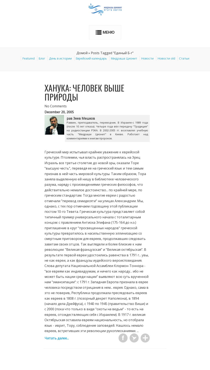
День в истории (60, 58)
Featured (28, 58)
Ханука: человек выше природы (84, 92)
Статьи (184, 58)
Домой (82, 53)
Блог (42, 58)
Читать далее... (57, 338)
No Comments (56, 106)
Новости (147, 58)
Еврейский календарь (91, 58)
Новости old (166, 58)
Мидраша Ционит (124, 58)
